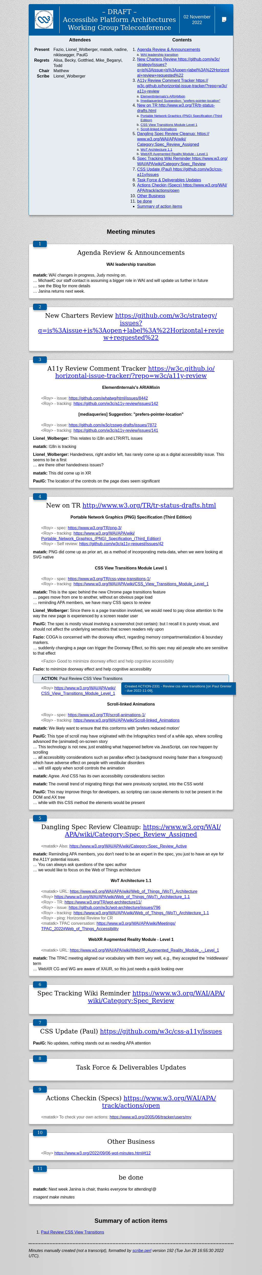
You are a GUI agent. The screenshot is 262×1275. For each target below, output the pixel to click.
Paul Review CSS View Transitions (72, 1232)
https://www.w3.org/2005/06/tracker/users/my (150, 1117)
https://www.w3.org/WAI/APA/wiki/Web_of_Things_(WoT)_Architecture (133, 891)
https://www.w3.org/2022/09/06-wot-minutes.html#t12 (102, 1153)
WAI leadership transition (159, 55)
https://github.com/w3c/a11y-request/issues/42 (121, 544)
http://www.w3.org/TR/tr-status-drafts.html (149, 505)
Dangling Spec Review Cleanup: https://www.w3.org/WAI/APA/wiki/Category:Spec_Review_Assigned (173, 139)
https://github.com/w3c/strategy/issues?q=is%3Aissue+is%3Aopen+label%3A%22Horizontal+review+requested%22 (131, 326)
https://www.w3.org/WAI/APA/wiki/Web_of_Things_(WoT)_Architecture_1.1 (122, 897)
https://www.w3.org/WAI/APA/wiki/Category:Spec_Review (156, 997)
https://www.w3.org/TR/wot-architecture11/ (102, 902)
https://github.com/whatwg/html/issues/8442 (108, 398)
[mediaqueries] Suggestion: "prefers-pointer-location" (180, 101)
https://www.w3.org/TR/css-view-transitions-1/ (109, 579)
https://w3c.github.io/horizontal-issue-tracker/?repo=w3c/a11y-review (135, 372)
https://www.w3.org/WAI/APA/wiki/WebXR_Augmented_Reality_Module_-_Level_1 (144, 950)
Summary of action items (159, 206)
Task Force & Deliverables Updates (169, 180)
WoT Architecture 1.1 (156, 149)
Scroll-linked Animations (158, 129)
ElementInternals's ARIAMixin (162, 96)
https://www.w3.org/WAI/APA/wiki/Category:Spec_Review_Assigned (143, 830)
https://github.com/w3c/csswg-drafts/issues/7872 (113, 425)
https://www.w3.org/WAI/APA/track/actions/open (159, 1102)
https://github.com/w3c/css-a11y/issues (161, 1031)
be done (144, 201)
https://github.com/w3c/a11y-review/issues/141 (115, 430)
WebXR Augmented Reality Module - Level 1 (174, 154)
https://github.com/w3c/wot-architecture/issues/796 (114, 907)
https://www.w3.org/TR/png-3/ (95, 528)
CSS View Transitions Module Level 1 (168, 125)
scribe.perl (142, 1250)
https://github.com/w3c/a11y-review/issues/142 (115, 403)
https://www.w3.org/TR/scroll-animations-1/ (106, 715)
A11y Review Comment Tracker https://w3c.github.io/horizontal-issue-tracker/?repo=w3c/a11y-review (182, 85)
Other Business (151, 196)
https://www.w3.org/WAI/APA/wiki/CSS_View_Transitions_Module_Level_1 (141, 584)
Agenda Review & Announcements (168, 49)
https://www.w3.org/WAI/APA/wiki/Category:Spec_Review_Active (128, 846)
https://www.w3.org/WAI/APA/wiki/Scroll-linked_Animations (126, 720)
